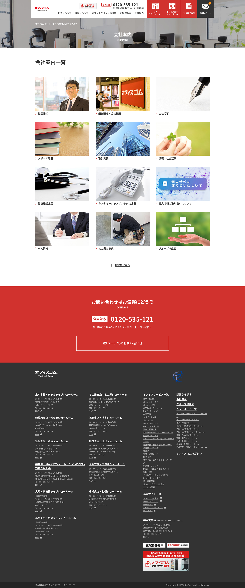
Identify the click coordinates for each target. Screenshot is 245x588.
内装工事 (147, 414)
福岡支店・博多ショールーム (105, 418)
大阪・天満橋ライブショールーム (54, 491)
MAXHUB (147, 456)
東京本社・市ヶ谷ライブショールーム (56, 394)
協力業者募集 (149, 481)
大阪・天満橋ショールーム (187, 428)
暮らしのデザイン (150, 501)
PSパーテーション (151, 411)
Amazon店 (148, 510)
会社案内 (139, 13)
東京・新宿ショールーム (186, 422)
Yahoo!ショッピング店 (153, 507)
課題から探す (81, 13)
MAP (37, 411)
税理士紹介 (148, 472)
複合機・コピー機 (150, 447)
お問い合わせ (205, 13)
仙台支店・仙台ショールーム (105, 441)
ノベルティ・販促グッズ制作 (155, 475)
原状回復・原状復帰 (151, 478)
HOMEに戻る (122, 265)
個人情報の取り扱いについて (47, 585)
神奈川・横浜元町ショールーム (189, 425)
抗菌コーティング (150, 465)
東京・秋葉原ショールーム (187, 419)
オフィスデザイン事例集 (104, 13)
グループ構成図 (185, 404)
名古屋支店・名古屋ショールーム (108, 394)
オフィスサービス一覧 (156, 394)
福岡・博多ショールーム (186, 437)
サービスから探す (62, 13)
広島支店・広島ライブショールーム (55, 518)
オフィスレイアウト (151, 402)
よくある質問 (149, 487)
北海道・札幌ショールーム (187, 444)
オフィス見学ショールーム (172, 12)
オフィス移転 (149, 405)
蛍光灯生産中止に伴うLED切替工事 (158, 432)
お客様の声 (125, 13)
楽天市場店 (148, 504)
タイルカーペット (150, 423)
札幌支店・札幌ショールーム (105, 491)
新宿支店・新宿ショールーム (51, 441)
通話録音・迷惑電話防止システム (157, 444)
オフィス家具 (149, 398)
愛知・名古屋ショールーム (187, 434)
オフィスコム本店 (150, 498)
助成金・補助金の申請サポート (156, 469)
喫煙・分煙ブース (150, 453)
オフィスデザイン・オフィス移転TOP (51, 23)
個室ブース (148, 450)
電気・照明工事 (150, 429)
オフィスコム (42, 9)
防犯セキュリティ (150, 435)
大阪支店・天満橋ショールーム (107, 464)
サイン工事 (148, 420)
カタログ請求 (189, 13)
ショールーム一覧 (186, 409)
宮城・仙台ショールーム (186, 440)
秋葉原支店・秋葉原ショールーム (54, 418)
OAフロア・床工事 (151, 426)
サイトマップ (69, 585)
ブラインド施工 (150, 417)
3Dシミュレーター (155, 12)
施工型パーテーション (152, 408)
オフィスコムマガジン (189, 453)
